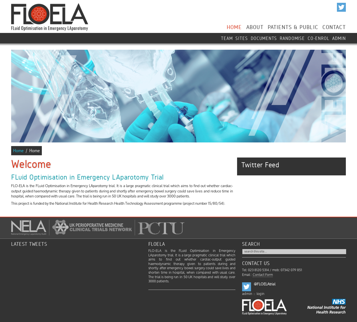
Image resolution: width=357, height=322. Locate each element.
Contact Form (263, 275)
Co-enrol (318, 38)
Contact (334, 26)
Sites (241, 38)
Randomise (292, 38)
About (255, 26)
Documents (264, 38)
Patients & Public (293, 26)
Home (234, 26)
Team (227, 38)
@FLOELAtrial (264, 284)
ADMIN (339, 38)
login (261, 294)
